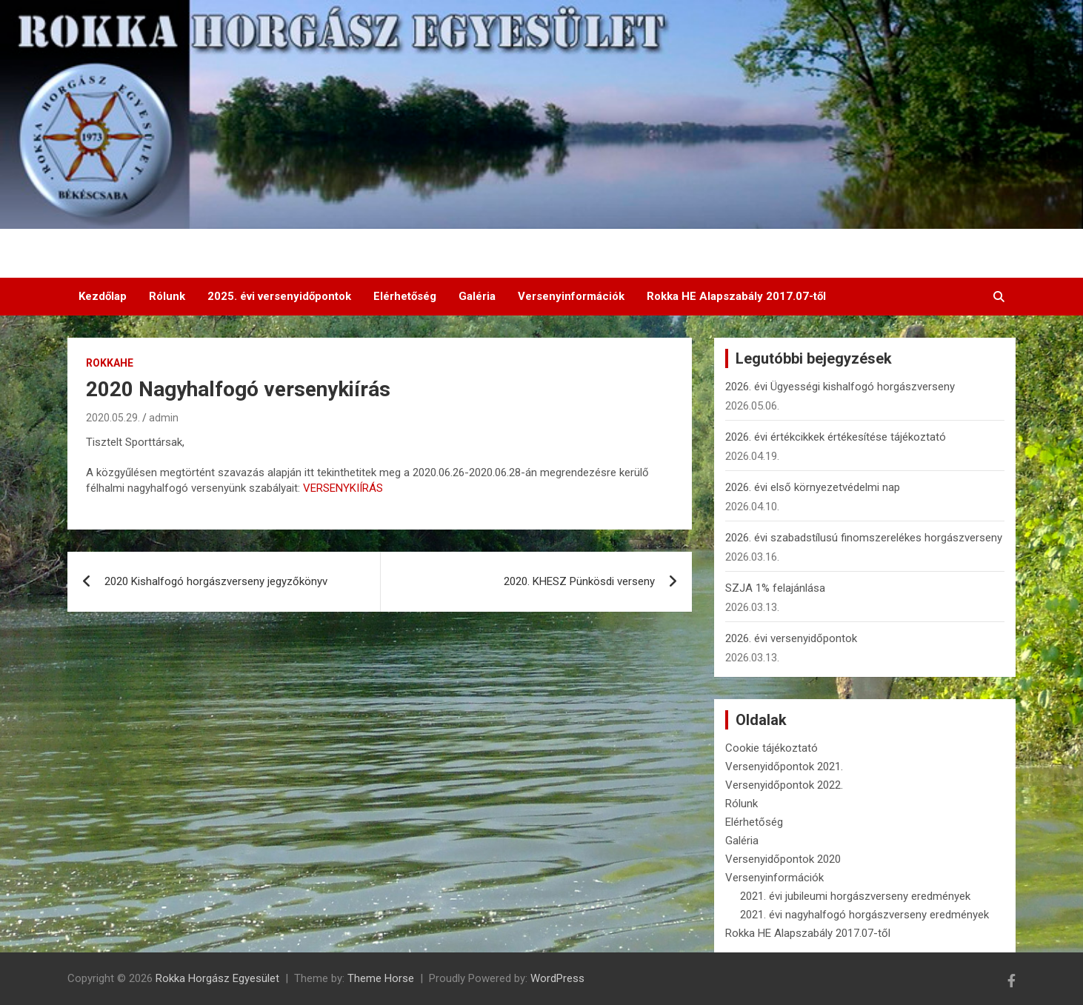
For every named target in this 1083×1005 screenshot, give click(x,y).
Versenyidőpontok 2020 (783, 859)
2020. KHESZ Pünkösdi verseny (579, 581)
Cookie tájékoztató (771, 748)
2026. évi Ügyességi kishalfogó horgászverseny (840, 386)
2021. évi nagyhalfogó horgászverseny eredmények (864, 914)
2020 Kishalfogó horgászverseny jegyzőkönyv (215, 581)
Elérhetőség (404, 296)
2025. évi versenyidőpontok (279, 296)
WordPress (557, 978)
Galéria (477, 296)
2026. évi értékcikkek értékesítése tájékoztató (835, 437)
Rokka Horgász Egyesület (217, 978)
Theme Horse (380, 978)
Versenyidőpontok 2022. (784, 785)
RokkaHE (109, 363)
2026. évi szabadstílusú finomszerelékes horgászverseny (863, 537)
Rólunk (167, 296)
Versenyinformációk (571, 296)
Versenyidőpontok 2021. (784, 766)
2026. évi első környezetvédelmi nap (812, 487)
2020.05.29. (113, 418)
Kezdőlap (103, 296)
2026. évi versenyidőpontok (791, 638)
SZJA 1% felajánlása (775, 588)
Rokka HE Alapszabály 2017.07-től (736, 296)
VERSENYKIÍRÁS (343, 488)
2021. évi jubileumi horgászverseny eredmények (855, 896)
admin (164, 418)
